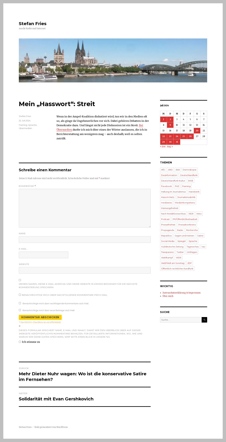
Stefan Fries (32, 23)
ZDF (189, 263)
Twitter (180, 252)
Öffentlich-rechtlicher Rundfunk (177, 268)
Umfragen (192, 252)
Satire (200, 235)
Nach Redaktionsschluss (173, 213)
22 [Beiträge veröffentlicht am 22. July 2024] (163, 136)
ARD (170, 169)
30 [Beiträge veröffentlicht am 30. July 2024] (170, 142)
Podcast (165, 219)
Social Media (167, 241)
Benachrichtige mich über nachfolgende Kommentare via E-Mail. (56, 303)
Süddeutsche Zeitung (172, 246)
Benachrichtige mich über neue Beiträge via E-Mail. (49, 310)
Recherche (192, 230)
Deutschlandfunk (189, 175)
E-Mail (23, 249)
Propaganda (167, 230)
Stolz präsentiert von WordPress (51, 427)
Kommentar (27, 186)
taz (203, 246)
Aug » (170, 146)
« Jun (162, 146)
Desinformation (169, 175)
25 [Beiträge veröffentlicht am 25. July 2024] (183, 136)
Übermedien (25, 128)
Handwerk (194, 191)
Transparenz (167, 252)
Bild (178, 169)
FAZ (177, 186)
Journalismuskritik (186, 197)
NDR (191, 213)
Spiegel (182, 241)
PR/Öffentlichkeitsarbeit (185, 219)
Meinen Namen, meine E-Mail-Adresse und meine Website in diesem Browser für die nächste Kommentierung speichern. (78, 285)
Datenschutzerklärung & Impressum (182, 292)
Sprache (32, 125)
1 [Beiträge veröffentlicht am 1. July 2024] (163, 119)
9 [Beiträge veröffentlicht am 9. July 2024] (170, 125)
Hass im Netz (167, 197)
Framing (23, 125)
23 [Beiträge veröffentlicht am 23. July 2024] (170, 136)
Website (24, 264)
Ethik (190, 180)
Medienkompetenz (185, 202)
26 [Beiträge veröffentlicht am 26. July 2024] (190, 136)
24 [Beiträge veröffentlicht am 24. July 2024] (177, 136)
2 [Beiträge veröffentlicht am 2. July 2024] (170, 119)
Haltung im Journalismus (173, 191)
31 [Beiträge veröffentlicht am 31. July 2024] (177, 142)
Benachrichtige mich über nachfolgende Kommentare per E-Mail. (63, 295)
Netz (199, 213)
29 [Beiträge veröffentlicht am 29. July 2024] (163, 142)
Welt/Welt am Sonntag (172, 263)
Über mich (168, 296)
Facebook (166, 186)
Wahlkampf (167, 257)
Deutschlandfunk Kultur (173, 180)
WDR (178, 257)
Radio (180, 230)
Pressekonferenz (187, 224)
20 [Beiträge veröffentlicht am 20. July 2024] (197, 130)
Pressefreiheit (168, 224)
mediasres (166, 202)
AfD (163, 169)
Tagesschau (193, 246)
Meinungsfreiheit (169, 208)
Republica (166, 235)
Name (22, 233)
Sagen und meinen (184, 235)
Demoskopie (189, 169)
